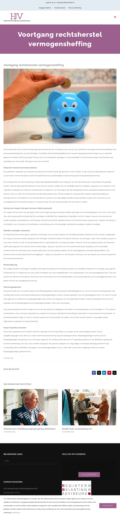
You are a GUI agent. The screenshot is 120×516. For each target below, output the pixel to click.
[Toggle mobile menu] (115, 17)
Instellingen (16, 512)
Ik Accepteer (89, 474)
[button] (5, 411)
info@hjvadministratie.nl (65, 2)
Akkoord (108, 506)
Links (7, 461)
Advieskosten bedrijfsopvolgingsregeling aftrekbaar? (30, 429)
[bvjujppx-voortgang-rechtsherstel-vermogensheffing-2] (60, 106)
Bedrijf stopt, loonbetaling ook (77, 429)
